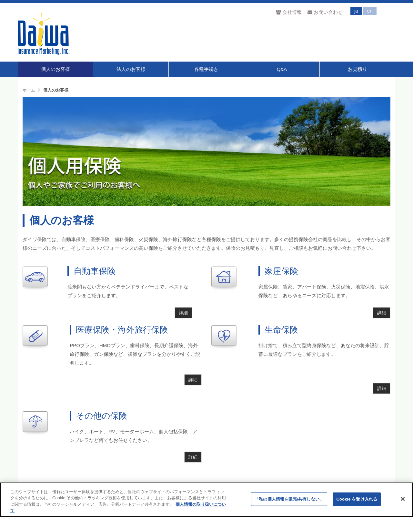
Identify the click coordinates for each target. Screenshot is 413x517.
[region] (206, 499)
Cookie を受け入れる (356, 499)
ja (356, 11)
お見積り (357, 69)
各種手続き (206, 69)
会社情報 (288, 12)
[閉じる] (403, 499)
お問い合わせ (325, 12)
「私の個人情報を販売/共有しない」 (289, 499)
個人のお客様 (55, 69)
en (370, 11)
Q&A (282, 69)
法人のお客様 (131, 69)
